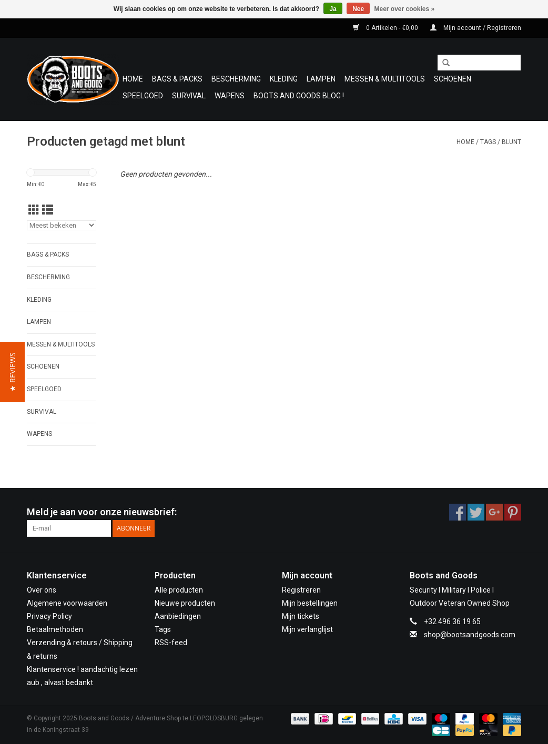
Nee (358, 9)
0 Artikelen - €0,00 (386, 28)
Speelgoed (143, 95)
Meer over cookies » (404, 9)
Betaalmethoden (55, 629)
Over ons (41, 590)
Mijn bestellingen (310, 603)
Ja (332, 9)
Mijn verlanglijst (307, 629)
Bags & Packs (177, 79)
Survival (189, 95)
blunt (511, 142)
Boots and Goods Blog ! (298, 95)
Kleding (284, 79)
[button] (12, 372)
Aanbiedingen (178, 616)
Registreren (301, 590)
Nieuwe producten (185, 603)
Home (133, 79)
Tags (488, 142)
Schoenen (452, 79)
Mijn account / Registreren (475, 28)
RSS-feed (171, 642)
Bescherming (236, 79)
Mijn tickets (300, 616)
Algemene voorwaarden (67, 603)
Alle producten (179, 590)
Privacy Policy (49, 616)
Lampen (321, 79)
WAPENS (230, 95)
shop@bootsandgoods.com (469, 634)
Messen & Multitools (384, 79)
